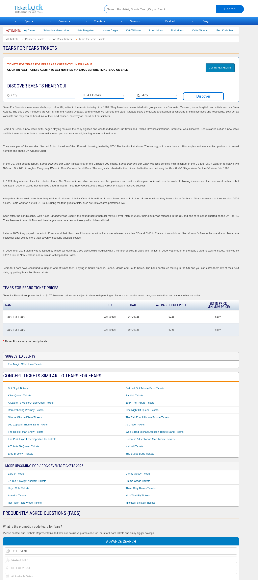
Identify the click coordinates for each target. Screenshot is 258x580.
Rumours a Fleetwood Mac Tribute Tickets (150, 439)
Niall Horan (181, 30)
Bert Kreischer (229, 30)
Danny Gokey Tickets (138, 473)
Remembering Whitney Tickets (25, 410)
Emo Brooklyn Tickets (20, 453)
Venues (134, 21)
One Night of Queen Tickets (142, 410)
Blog (206, 21)
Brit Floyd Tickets (18, 388)
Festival (170, 21)
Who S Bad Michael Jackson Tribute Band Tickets (154, 431)
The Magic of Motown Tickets (25, 364)
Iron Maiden (160, 30)
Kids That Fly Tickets (138, 495)
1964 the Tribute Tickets (140, 402)
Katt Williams (137, 30)
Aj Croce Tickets (135, 424)
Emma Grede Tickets (138, 480)
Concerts (64, 21)
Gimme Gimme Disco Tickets (25, 417)
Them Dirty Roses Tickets (140, 488)
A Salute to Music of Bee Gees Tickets (30, 402)
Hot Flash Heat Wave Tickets (25, 502)
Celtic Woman (204, 30)
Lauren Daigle (114, 30)
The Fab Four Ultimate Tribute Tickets (147, 417)
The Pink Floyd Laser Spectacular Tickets (32, 439)
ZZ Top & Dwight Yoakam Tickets (27, 480)
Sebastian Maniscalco (60, 30)
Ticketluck (54, 8)
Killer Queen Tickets (19, 395)
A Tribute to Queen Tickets (23, 446)
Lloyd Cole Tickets (18, 488)
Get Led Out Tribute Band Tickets (145, 388)
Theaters (99, 21)
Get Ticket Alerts (220, 67)
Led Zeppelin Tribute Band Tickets (28, 424)
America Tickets (17, 495)
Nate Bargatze (89, 30)
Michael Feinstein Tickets (140, 502)
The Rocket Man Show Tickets (25, 431)
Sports (29, 21)
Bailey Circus (32, 30)
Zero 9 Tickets (16, 473)
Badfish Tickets (134, 395)
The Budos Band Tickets (140, 453)
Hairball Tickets (134, 446)
